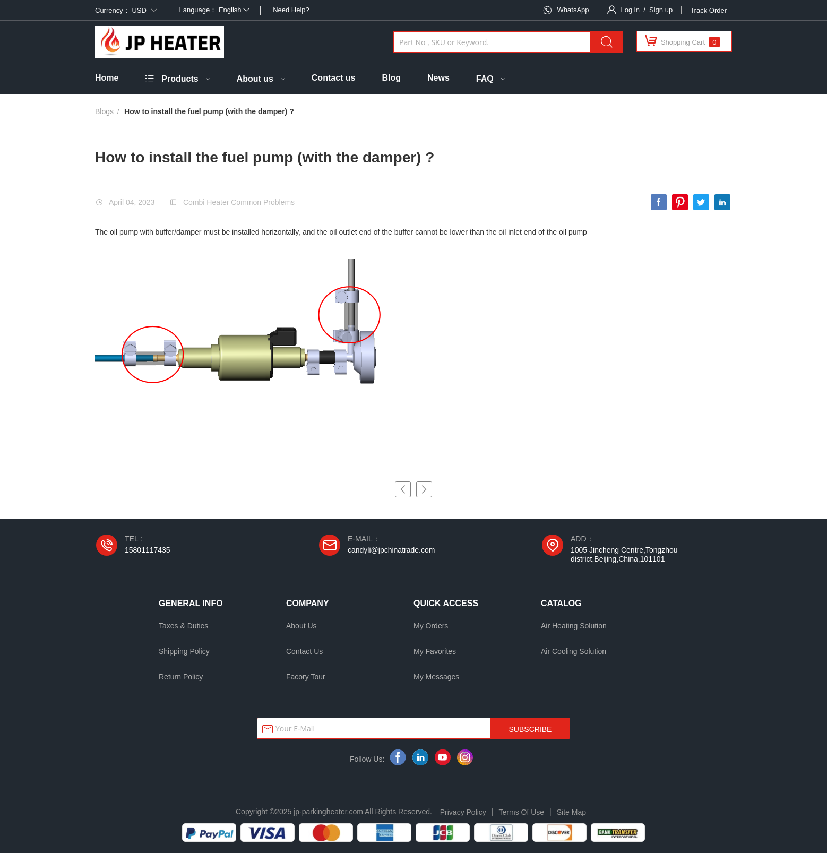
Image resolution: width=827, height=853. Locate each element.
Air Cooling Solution (573, 651)
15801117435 (147, 550)
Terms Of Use (522, 812)
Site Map (571, 812)
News (438, 77)
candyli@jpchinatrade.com (391, 550)
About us (255, 78)
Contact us (334, 77)
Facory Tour (305, 677)
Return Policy (181, 677)
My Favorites (434, 651)
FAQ (485, 78)
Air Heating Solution (574, 626)
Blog (391, 77)
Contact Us (304, 651)
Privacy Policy (463, 812)
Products (179, 78)
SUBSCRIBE (530, 729)
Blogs (104, 111)
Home (106, 77)
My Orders (430, 626)
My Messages (436, 677)
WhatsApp (573, 10)
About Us (301, 626)
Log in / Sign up (647, 10)
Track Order (708, 10)
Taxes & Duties (183, 626)
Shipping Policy (184, 651)
